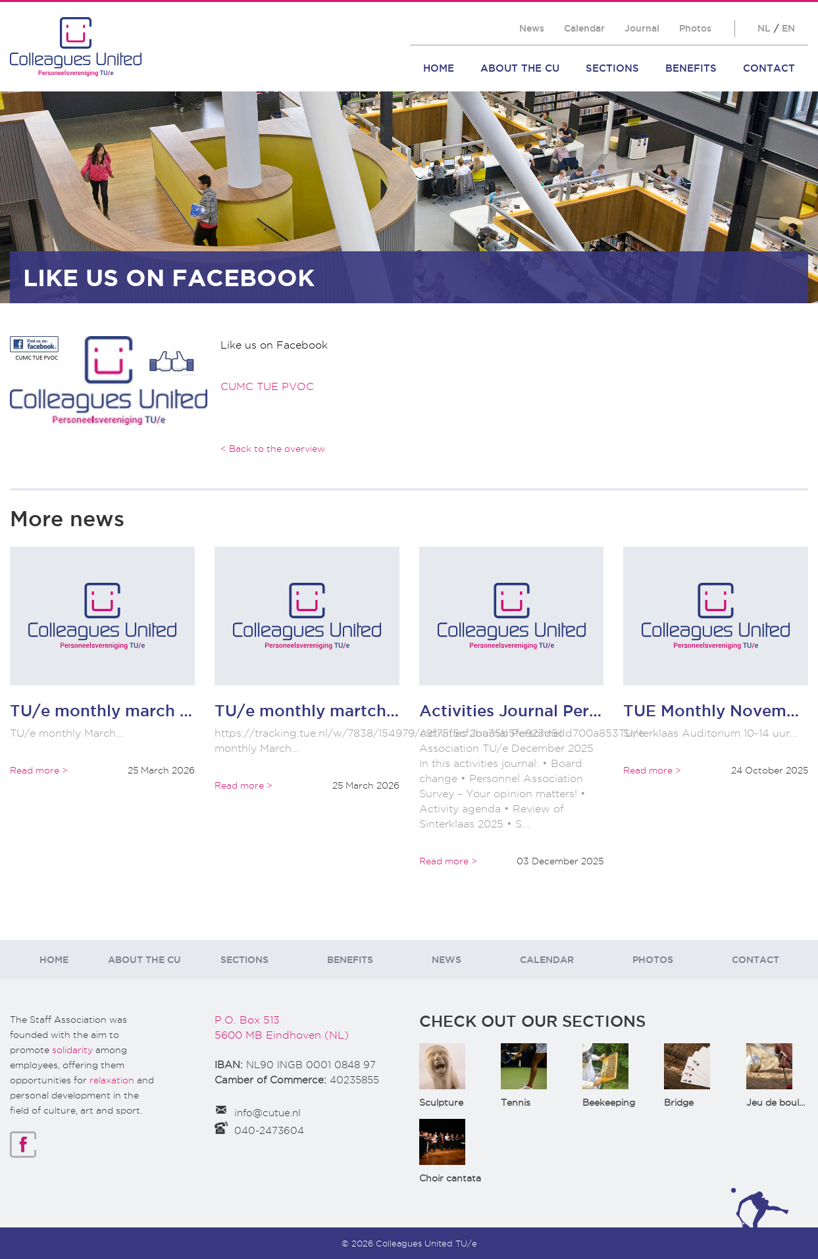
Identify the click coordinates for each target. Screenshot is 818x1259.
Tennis (515, 1102)
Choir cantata (450, 1178)
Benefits (691, 68)
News (531, 28)
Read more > (39, 770)
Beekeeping (608, 1102)
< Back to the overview (272, 448)
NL (764, 28)
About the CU (519, 68)
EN (788, 28)
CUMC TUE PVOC (267, 386)
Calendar (584, 28)
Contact (769, 68)
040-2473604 (269, 1130)
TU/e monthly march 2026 (115, 710)
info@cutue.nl (267, 1113)
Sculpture (441, 1102)
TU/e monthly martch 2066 (324, 710)
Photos (695, 28)
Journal (642, 28)
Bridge (679, 1102)
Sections (612, 68)
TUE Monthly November (718, 710)
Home (438, 68)
